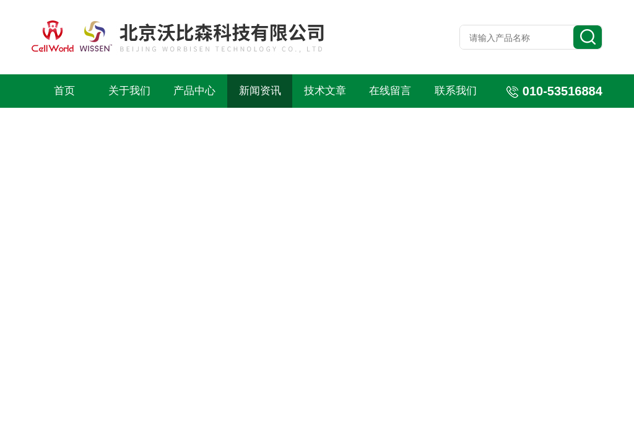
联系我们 (456, 91)
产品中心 (194, 91)
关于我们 (129, 91)
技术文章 (325, 91)
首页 (64, 91)
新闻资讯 (260, 91)
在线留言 (390, 91)
